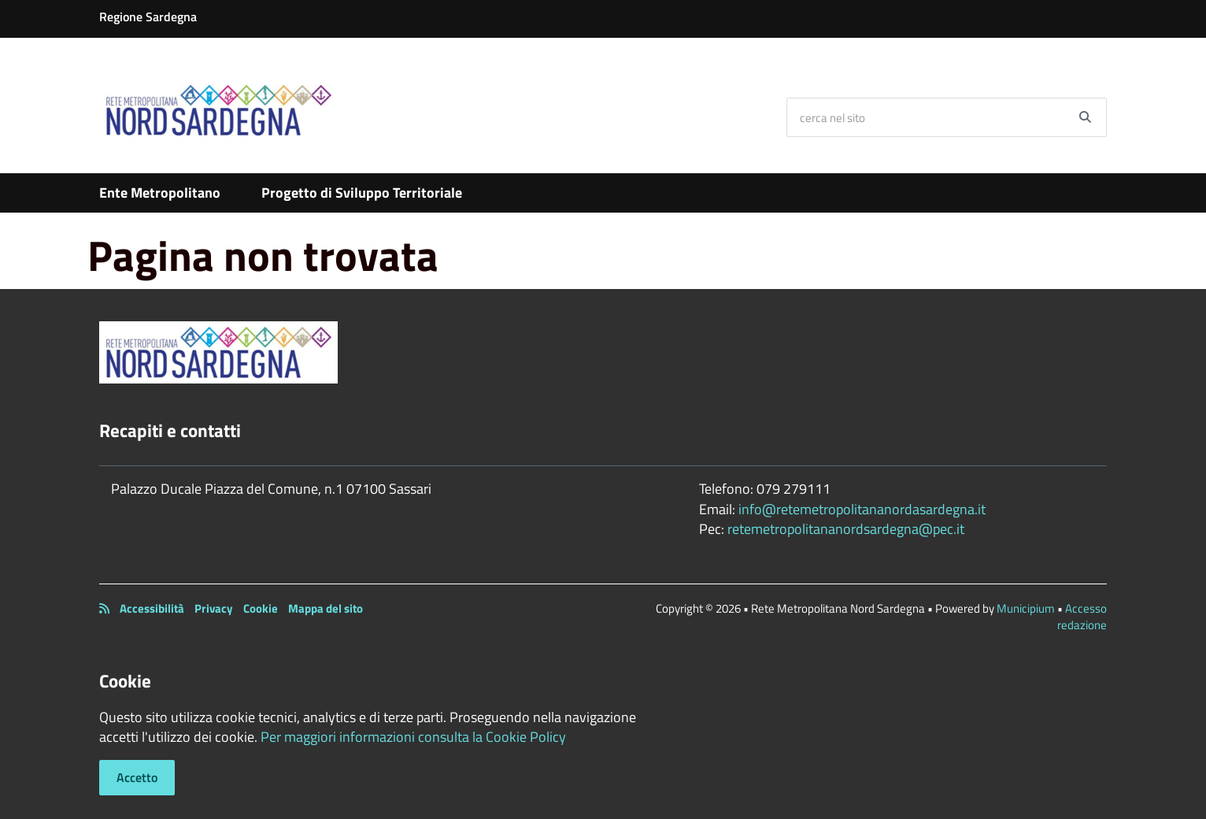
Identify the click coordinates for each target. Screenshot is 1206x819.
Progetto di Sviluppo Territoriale (361, 192)
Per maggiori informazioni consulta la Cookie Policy (413, 736)
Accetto (137, 777)
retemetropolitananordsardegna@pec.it (845, 528)
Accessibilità (152, 608)
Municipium (1026, 608)
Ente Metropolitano (159, 192)
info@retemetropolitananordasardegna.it (862, 509)
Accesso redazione (1082, 616)
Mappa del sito (325, 608)
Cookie (260, 608)
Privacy (213, 608)
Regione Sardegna (148, 16)
